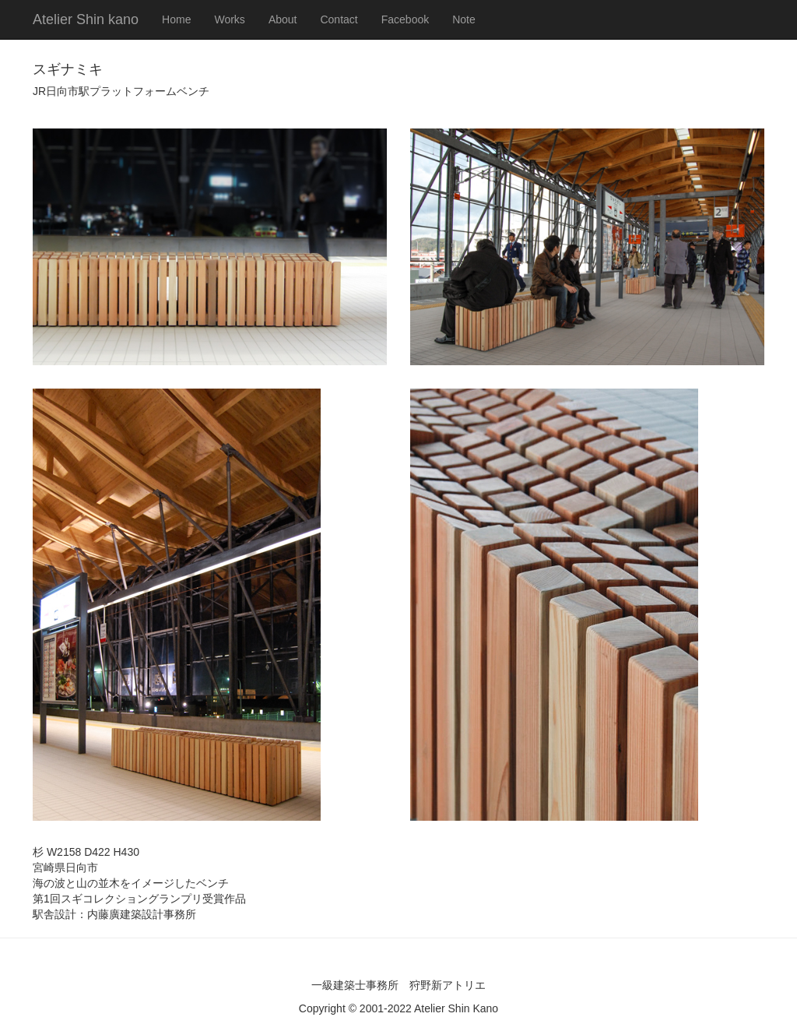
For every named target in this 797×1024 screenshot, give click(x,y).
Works (229, 19)
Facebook (405, 19)
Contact (338, 19)
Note (464, 19)
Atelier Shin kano (86, 19)
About (283, 19)
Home (176, 19)
